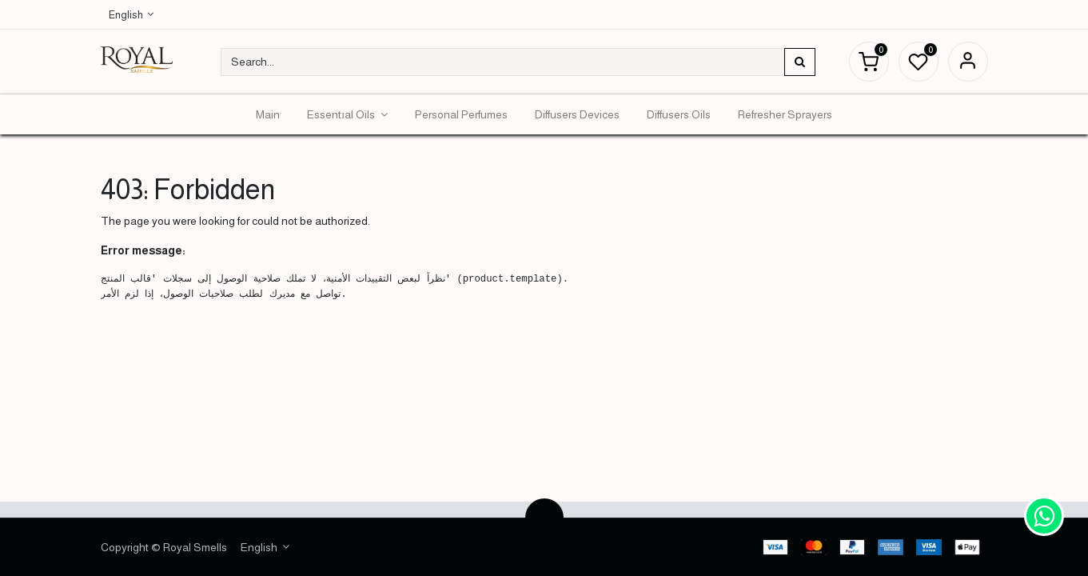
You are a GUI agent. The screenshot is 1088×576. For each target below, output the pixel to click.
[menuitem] (268, 114)
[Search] (799, 62)
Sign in (968, 62)
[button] (544, 517)
